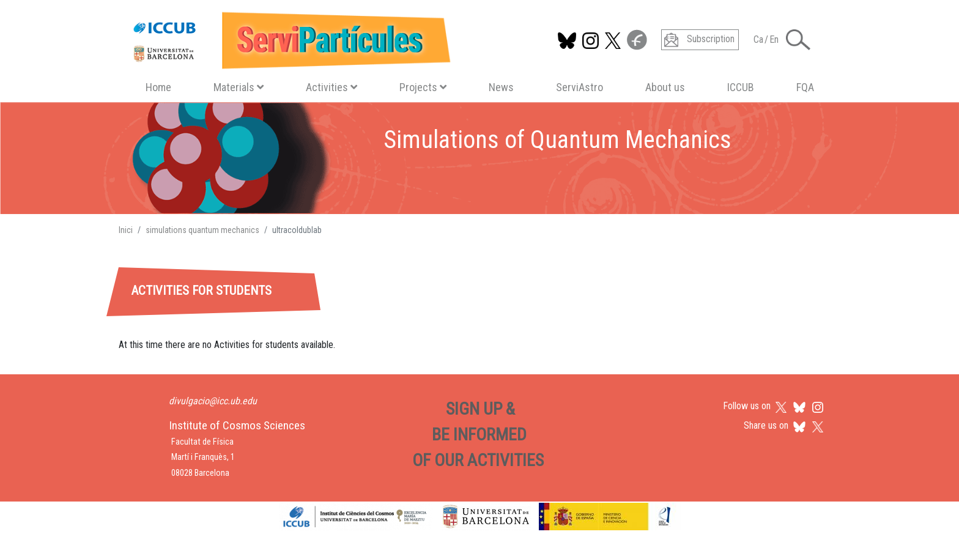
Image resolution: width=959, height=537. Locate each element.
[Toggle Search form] (798, 39)
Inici (126, 230)
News (501, 87)
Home (158, 87)
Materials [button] (238, 87)
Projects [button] (422, 87)
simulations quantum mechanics (202, 230)
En (774, 39)
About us (665, 87)
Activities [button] (331, 87)
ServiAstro (579, 87)
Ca (758, 39)
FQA (805, 87)
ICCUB (740, 87)
